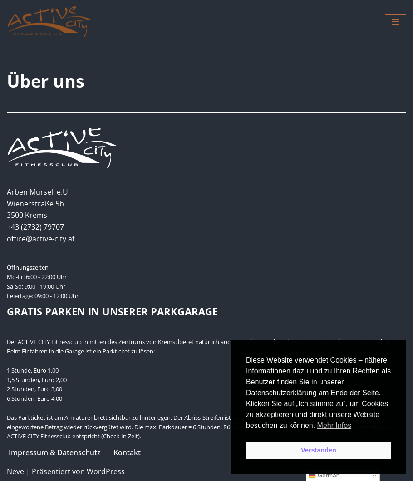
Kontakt (127, 452)
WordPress (106, 471)
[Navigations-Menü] (395, 21)
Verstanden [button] (318, 450)
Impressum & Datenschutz (55, 452)
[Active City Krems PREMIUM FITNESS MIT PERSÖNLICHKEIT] (49, 21)
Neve (15, 471)
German (324, 475)
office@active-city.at (41, 239)
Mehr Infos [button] (334, 425)
